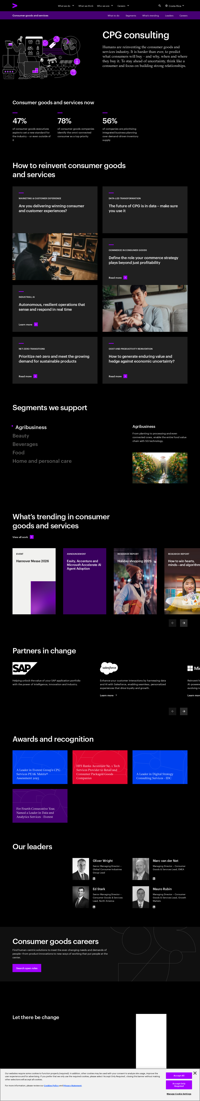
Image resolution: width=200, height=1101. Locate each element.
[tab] (160, 458)
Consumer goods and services (30, 15)
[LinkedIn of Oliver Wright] (94, 878)
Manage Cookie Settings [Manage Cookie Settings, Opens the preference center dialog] (179, 1094)
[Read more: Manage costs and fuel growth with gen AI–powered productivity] (145, 360)
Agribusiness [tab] (32, 426)
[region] (100, 1085)
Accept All (179, 1076)
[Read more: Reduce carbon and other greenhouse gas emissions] (55, 360)
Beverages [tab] (25, 443)
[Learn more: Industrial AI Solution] (55, 308)
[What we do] (66, 5)
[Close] (195, 1073)
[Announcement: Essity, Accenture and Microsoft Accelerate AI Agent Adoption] (84, 581)
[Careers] (123, 5)
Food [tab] (18, 452)
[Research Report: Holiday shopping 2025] (135, 581)
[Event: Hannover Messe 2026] (34, 581)
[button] (26, 968)
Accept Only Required (178, 1085)
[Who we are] (105, 5)
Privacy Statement (72, 1086)
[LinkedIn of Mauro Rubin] (154, 907)
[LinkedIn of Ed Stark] (94, 907)
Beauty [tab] (20, 435)
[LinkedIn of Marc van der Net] (154, 878)
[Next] (184, 623)
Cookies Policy (51, 1086)
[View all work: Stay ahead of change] (23, 537)
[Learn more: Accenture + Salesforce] (109, 695)
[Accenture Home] (22, 5)
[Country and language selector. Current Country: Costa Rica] (175, 5)
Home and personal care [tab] (42, 460)
